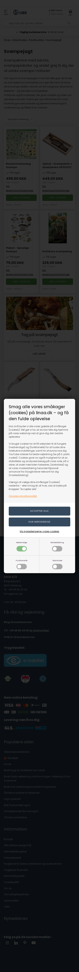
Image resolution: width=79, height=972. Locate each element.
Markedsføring (57, 546)
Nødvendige (21, 546)
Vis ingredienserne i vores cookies (39, 531)
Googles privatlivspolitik (23, 496)
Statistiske (57, 564)
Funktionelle (22, 564)
